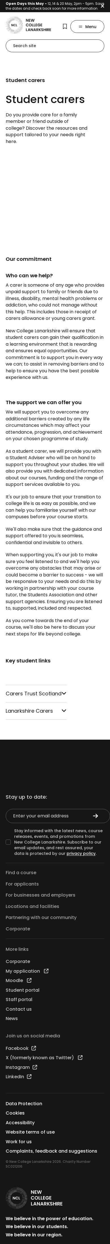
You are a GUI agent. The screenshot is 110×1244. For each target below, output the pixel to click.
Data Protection (24, 1103)
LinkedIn (18, 1076)
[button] (105, 6)
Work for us (19, 1141)
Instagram (21, 1067)
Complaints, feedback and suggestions (51, 1151)
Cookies (15, 1113)
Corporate (18, 929)
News (12, 1018)
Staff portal (19, 999)
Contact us (19, 1009)
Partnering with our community (41, 917)
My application (27, 971)
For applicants (22, 884)
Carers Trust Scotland (36, 693)
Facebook (21, 1048)
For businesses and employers (40, 895)
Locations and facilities (32, 906)
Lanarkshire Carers (36, 711)
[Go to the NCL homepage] (28, 25)
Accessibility (20, 1122)
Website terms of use (30, 1132)
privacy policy (81, 853)
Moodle (18, 980)
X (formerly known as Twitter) (44, 1057)
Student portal (22, 990)
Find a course (21, 872)
